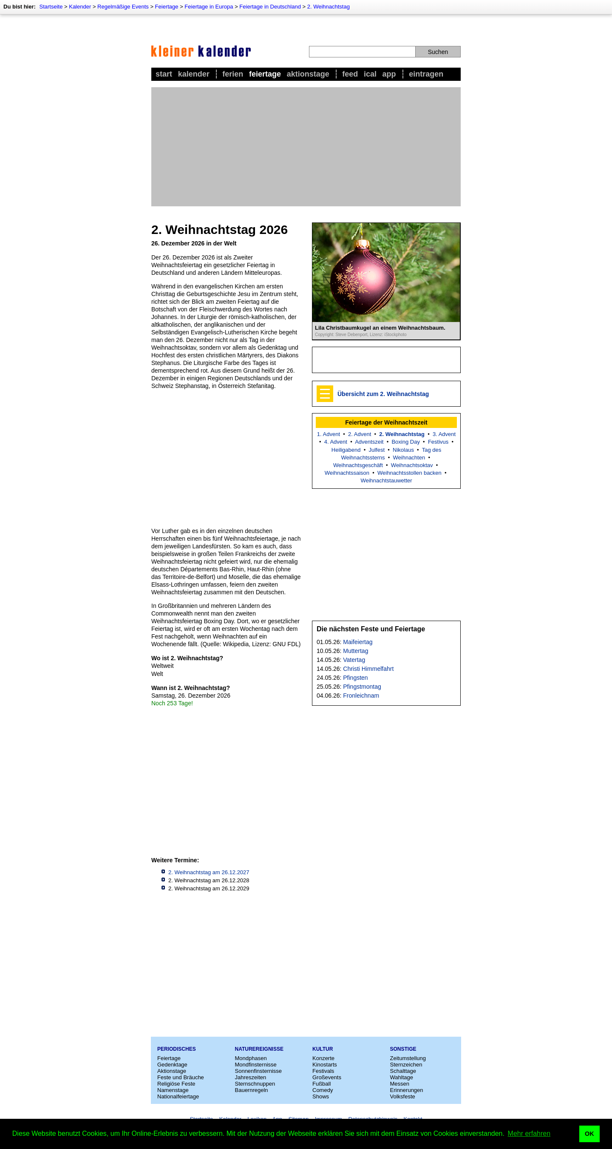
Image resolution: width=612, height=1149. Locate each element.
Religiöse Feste (176, 1084)
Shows (320, 1096)
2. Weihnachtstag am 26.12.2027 (208, 872)
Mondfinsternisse (256, 1064)
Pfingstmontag (362, 686)
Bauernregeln (251, 1090)
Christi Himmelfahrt (368, 668)
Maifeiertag (357, 642)
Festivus (438, 442)
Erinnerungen (406, 1090)
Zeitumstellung (408, 1058)
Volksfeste (402, 1096)
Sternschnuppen (255, 1084)
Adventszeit (369, 442)
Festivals (323, 1071)
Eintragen (426, 74)
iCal (370, 74)
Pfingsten (355, 677)
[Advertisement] (306, 146)
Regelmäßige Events (123, 6)
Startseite (50, 6)
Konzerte (323, 1058)
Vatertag (354, 659)
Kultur (322, 1049)
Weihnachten (409, 457)
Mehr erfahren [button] (529, 1133)
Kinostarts (324, 1064)
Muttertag (355, 650)
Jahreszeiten (250, 1077)
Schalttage (403, 1071)
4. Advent (335, 442)
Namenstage (173, 1090)
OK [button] (589, 1133)
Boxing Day (405, 442)
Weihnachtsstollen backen (409, 473)
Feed (350, 74)
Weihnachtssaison (347, 473)
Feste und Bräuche (180, 1077)
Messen (400, 1084)
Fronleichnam (361, 695)
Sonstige (403, 1049)
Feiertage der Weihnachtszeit (386, 422)
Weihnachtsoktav (412, 465)
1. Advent (328, 434)
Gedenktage (172, 1064)
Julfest (376, 450)
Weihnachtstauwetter (386, 480)
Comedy (322, 1090)
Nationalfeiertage (178, 1096)
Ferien (232, 74)
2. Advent (359, 434)
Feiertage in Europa (208, 6)
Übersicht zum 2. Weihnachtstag (383, 394)
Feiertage (166, 6)
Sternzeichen (406, 1064)
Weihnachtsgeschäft (358, 465)
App (389, 74)
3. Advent (444, 434)
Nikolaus (403, 450)
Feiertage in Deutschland (270, 6)
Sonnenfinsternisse (258, 1071)
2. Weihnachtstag (328, 6)
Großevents (326, 1077)
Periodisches (176, 1049)
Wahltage (401, 1077)
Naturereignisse (259, 1049)
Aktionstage (308, 74)
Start (164, 74)
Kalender (80, 6)
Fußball (321, 1084)
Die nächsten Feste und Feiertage (371, 629)
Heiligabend (346, 450)
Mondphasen (251, 1058)
